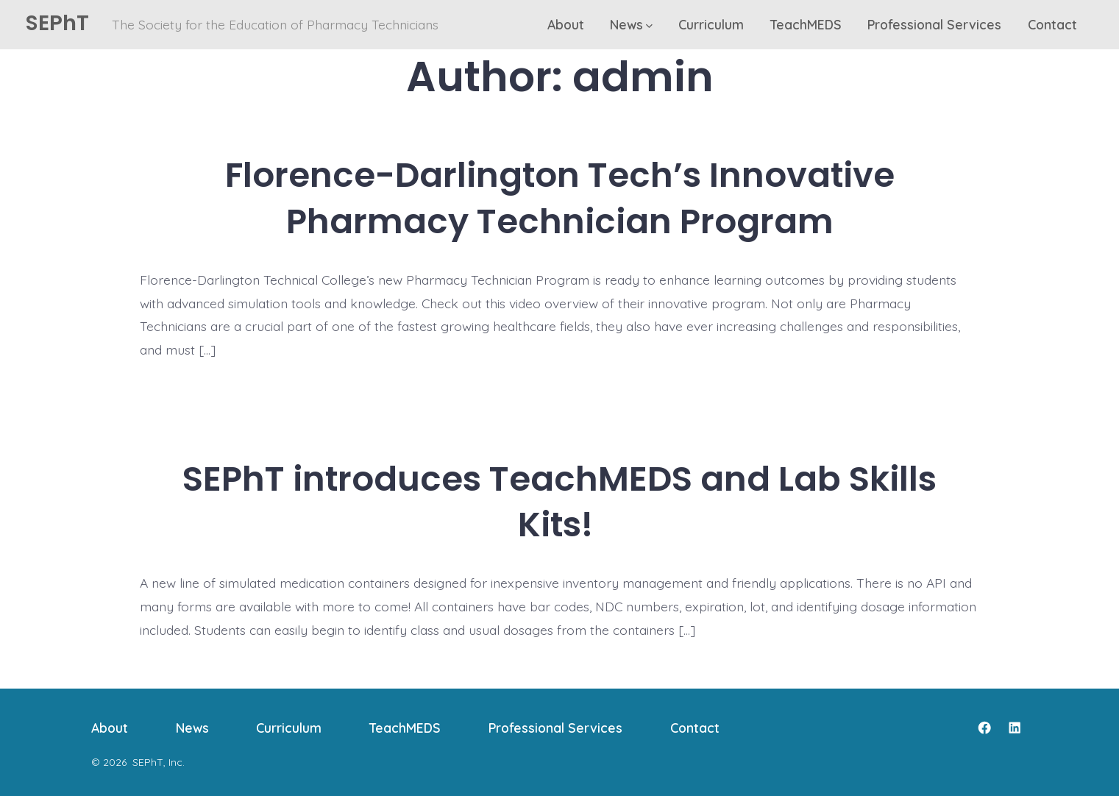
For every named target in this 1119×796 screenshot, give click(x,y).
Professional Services (934, 24)
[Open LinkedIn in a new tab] (1014, 727)
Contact (1052, 24)
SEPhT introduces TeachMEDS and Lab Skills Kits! (559, 502)
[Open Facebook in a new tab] (984, 727)
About (565, 24)
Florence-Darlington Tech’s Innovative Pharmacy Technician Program (560, 198)
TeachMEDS (806, 24)
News (631, 24)
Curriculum (711, 24)
